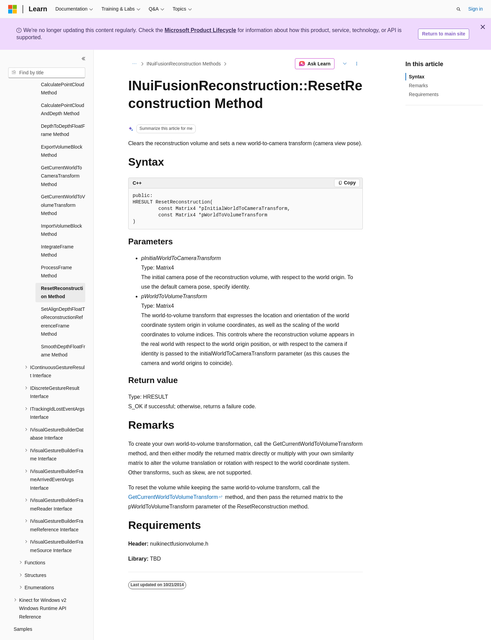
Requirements (423, 94)
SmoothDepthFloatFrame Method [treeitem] (63, 332)
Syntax (417, 76)
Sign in (475, 9)
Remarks (418, 85)
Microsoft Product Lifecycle (200, 30)
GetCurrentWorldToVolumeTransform (173, 497)
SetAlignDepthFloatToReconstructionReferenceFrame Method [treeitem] (63, 303)
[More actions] (357, 63)
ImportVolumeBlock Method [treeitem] (61, 211)
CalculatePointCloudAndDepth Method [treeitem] (62, 91)
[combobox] (46, 72)
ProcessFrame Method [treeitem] (56, 253)
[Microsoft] (12, 9)
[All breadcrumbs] (134, 63)
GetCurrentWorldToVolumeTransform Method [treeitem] (63, 186)
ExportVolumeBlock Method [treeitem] (61, 132)
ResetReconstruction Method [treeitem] (62, 274)
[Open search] (458, 9)
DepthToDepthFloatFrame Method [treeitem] (63, 112)
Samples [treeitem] (23, 610)
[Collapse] (83, 58)
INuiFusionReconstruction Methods (184, 63)
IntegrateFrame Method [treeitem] (57, 232)
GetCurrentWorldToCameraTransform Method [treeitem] (61, 157)
